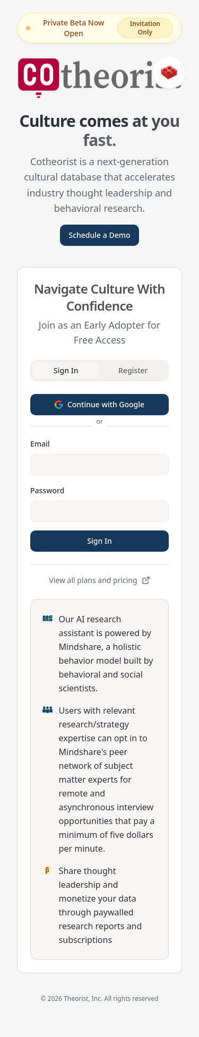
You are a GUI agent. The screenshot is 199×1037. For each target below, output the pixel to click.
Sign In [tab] (66, 370)
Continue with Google (99, 404)
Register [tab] (133, 370)
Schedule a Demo (99, 235)
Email (40, 444)
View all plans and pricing (99, 580)
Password (47, 490)
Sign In (99, 541)
